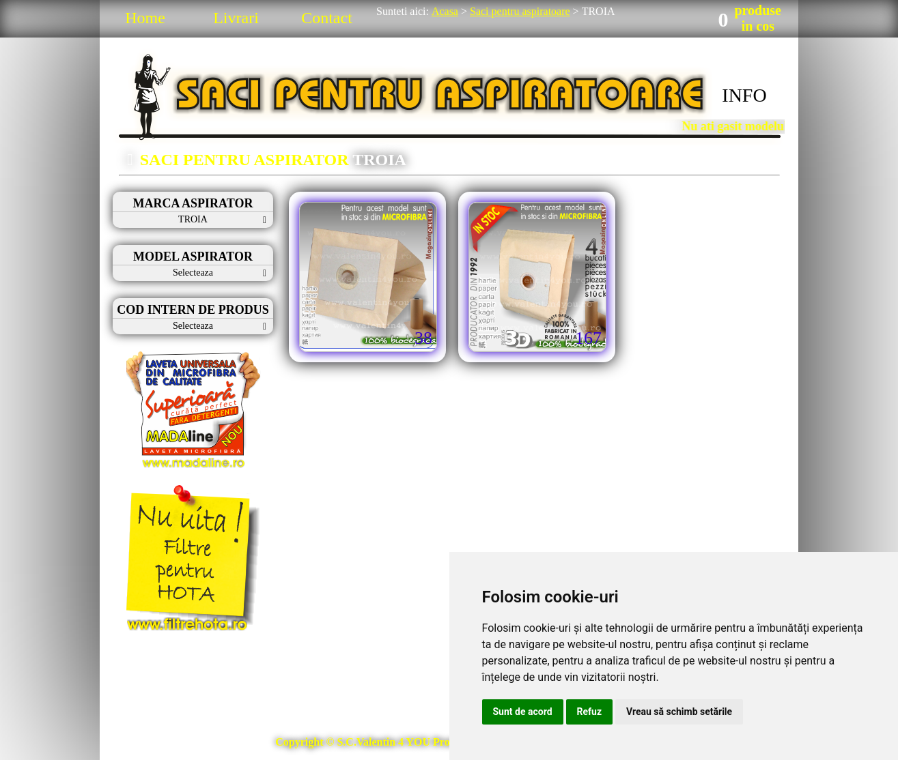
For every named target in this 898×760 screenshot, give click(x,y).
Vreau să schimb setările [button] (679, 711)
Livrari (236, 18)
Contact (326, 18)
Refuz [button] (589, 711)
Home (145, 18)
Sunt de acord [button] (522, 711)
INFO (744, 95)
